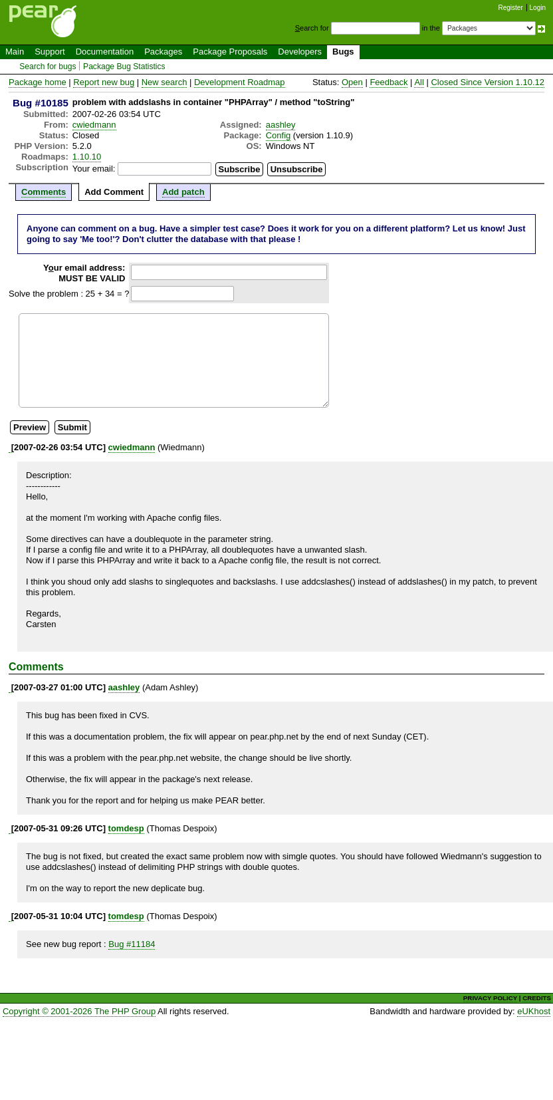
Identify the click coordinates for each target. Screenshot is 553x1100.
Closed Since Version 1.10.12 (487, 82)
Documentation (105, 52)
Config (278, 135)
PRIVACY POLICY (490, 998)
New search (164, 82)
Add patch (183, 192)
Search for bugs (47, 66)
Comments (43, 192)
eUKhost (533, 1011)
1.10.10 (86, 157)
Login (538, 7)
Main (14, 52)
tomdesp (126, 828)
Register (510, 7)
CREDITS (536, 998)
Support (50, 52)
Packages (163, 52)
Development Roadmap (239, 82)
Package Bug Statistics (124, 66)
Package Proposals (230, 52)
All (418, 82)
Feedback (388, 82)
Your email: (94, 169)
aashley (281, 125)
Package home (37, 82)
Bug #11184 (131, 944)
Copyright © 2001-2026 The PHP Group (79, 1011)
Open (352, 82)
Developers (300, 52)
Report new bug (103, 82)
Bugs (343, 52)
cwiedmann (94, 125)
